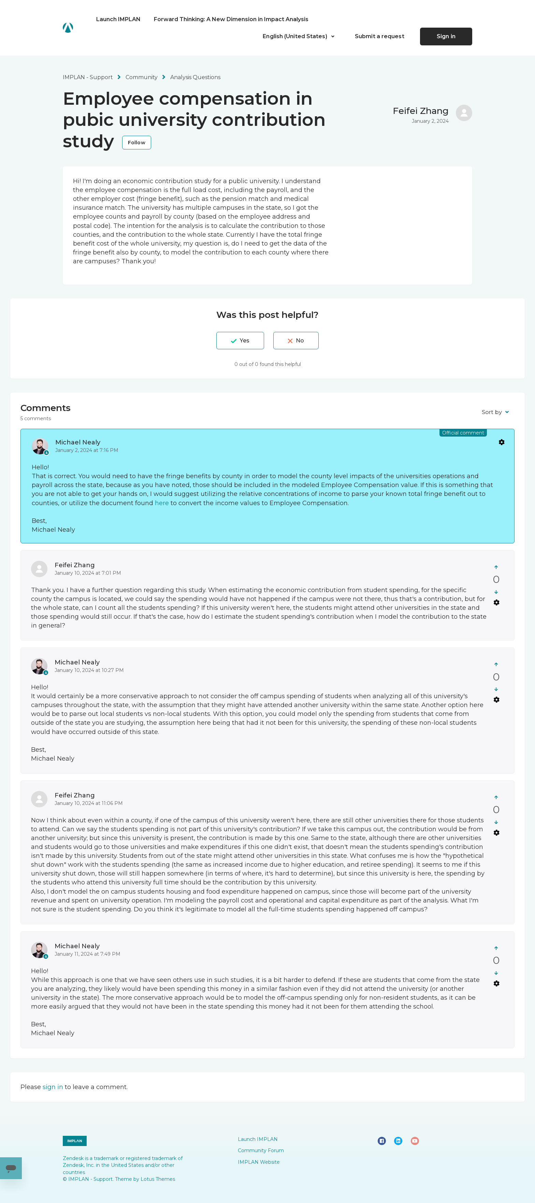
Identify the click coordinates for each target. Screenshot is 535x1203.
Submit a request (379, 36)
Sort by (492, 412)
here (162, 503)
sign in (53, 1087)
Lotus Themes (158, 1179)
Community (142, 77)
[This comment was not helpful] (496, 592)
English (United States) (295, 36)
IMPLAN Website (259, 1162)
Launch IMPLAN (118, 19)
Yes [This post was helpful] (244, 340)
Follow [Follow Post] (136, 143)
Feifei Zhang (421, 110)
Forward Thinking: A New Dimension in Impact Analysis (231, 19)
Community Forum (261, 1150)
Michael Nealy (77, 442)
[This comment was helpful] (496, 567)
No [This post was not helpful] (300, 340)
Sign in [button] (446, 36)
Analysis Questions (195, 77)
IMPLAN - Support (88, 77)
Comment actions (501, 442)
